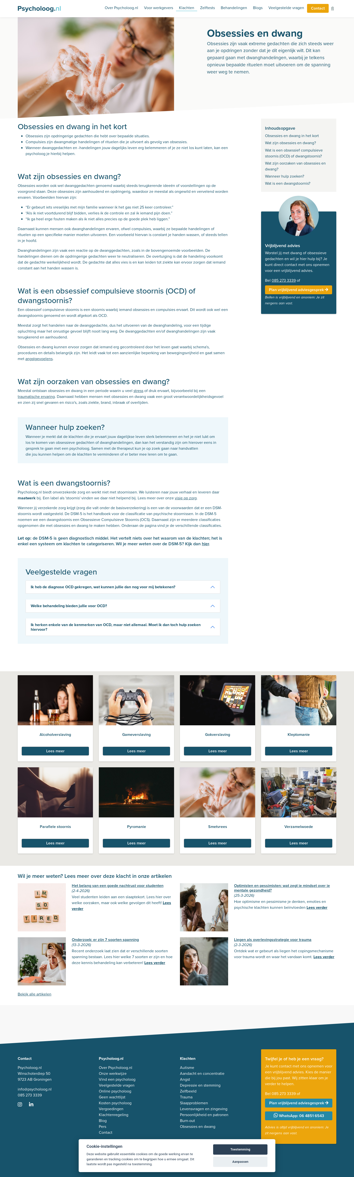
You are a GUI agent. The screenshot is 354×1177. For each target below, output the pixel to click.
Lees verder (317, 907)
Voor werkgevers (158, 8)
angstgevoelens (39, 359)
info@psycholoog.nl (35, 1089)
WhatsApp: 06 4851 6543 (299, 1116)
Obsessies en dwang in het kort (292, 136)
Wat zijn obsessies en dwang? (290, 143)
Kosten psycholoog (115, 1103)
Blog (103, 1120)
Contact (318, 8)
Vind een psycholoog (117, 1079)
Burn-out (187, 1120)
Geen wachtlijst (112, 1097)
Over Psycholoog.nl (121, 8)
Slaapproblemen (194, 1103)
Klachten (186, 8)
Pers (102, 1126)
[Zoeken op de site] (332, 9)
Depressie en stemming (200, 1085)
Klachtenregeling (113, 1115)
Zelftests (207, 8)
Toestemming (240, 1149)
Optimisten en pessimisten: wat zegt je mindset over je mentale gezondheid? (282, 888)
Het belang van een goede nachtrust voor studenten (117, 885)
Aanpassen (240, 1161)
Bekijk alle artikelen (34, 994)
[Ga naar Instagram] (23, 1105)
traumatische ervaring (36, 396)
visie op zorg (186, 498)
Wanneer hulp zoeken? (284, 176)
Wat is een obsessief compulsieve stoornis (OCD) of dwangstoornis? (294, 153)
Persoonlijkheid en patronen (204, 1115)
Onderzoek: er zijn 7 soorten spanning (105, 939)
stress (138, 390)
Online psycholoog (115, 1091)
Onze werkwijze (113, 1073)
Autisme (187, 1067)
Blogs (258, 8)
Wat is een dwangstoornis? (287, 183)
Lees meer (55, 751)
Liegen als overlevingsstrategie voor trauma (272, 939)
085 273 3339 (284, 280)
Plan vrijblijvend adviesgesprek (298, 290)
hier (205, 544)
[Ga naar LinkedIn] (34, 1105)
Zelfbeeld (188, 1091)
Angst (185, 1079)
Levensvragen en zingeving (203, 1109)
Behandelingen (234, 8)
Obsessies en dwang (197, 1126)
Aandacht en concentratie (202, 1073)
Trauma (186, 1097)
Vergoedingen (111, 1109)
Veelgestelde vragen (286, 8)
